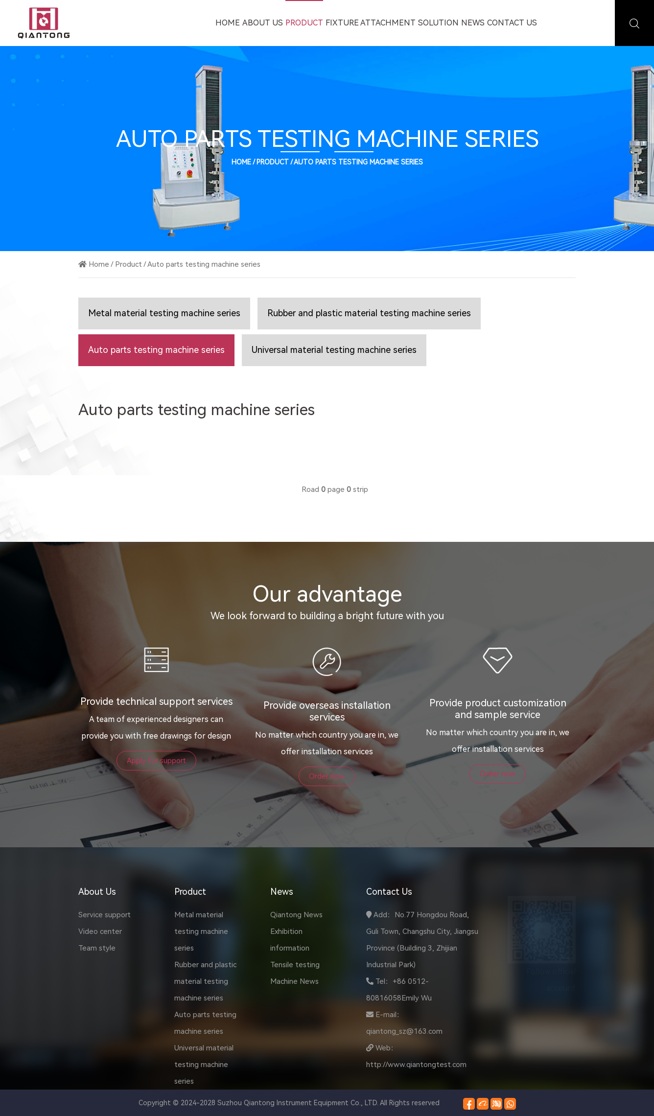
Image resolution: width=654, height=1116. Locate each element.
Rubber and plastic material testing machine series (369, 313)
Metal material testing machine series (164, 313)
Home (227, 22)
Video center (100, 931)
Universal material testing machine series (334, 350)
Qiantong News (296, 914)
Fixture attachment (371, 22)
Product (304, 22)
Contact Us (512, 22)
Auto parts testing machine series (358, 162)
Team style (97, 948)
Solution (438, 22)
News (473, 22)
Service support (104, 914)
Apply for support (156, 760)
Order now (327, 776)
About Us (262, 22)
